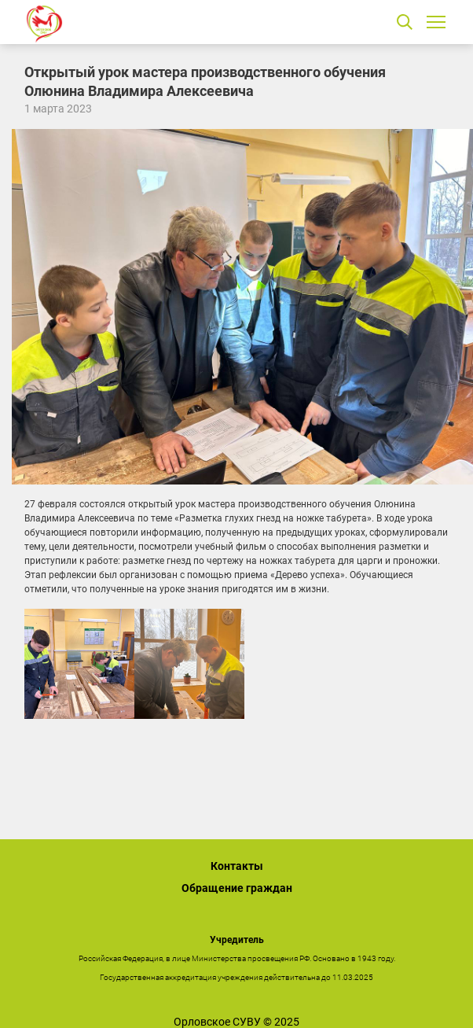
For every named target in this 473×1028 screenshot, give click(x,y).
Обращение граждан (237, 888)
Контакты (237, 866)
